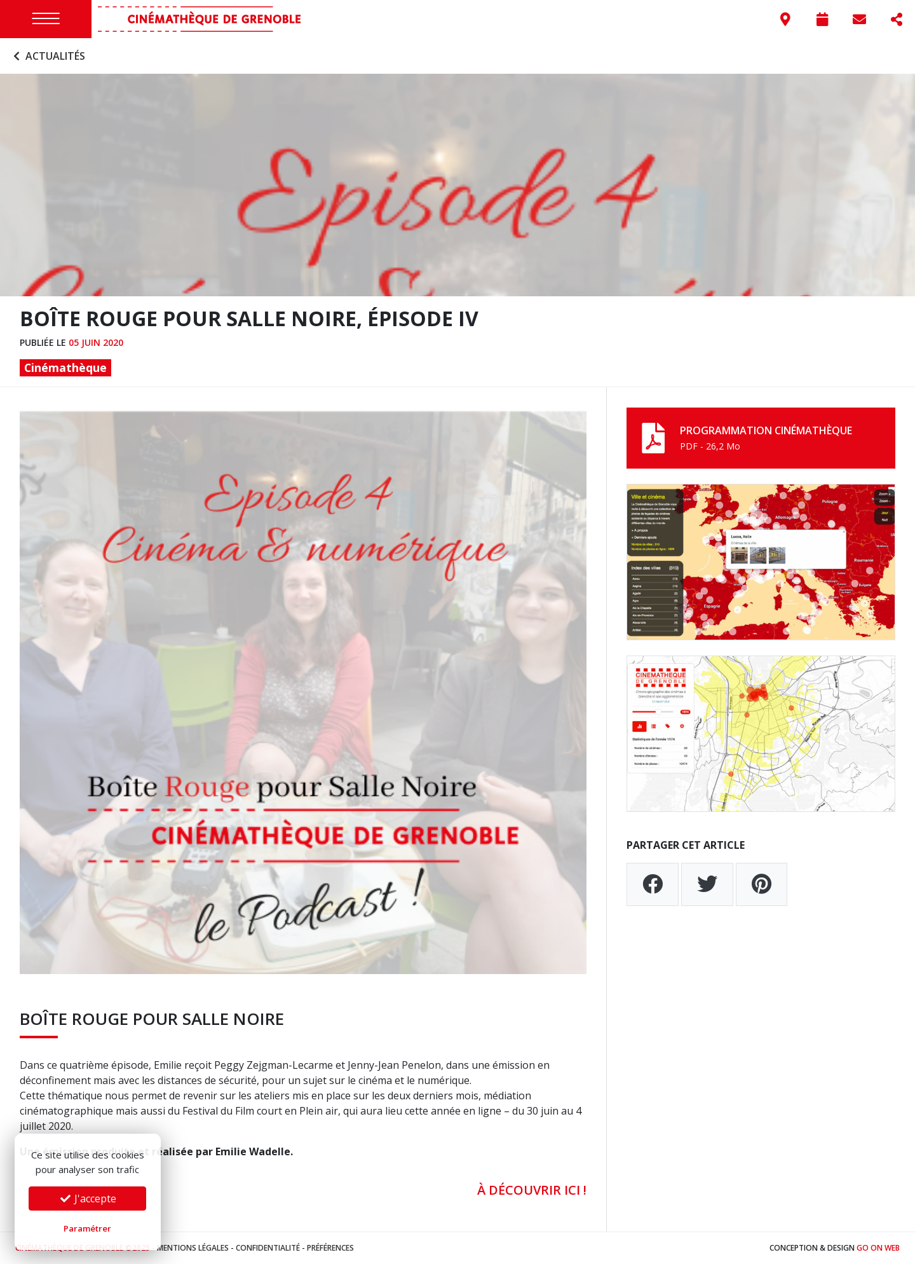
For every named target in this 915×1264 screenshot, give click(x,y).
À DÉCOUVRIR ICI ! (531, 1190)
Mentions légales (193, 1247)
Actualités (47, 56)
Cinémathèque (65, 367)
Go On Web (878, 1247)
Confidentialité (268, 1247)
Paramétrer (87, 1228)
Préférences (330, 1247)
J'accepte (87, 1199)
